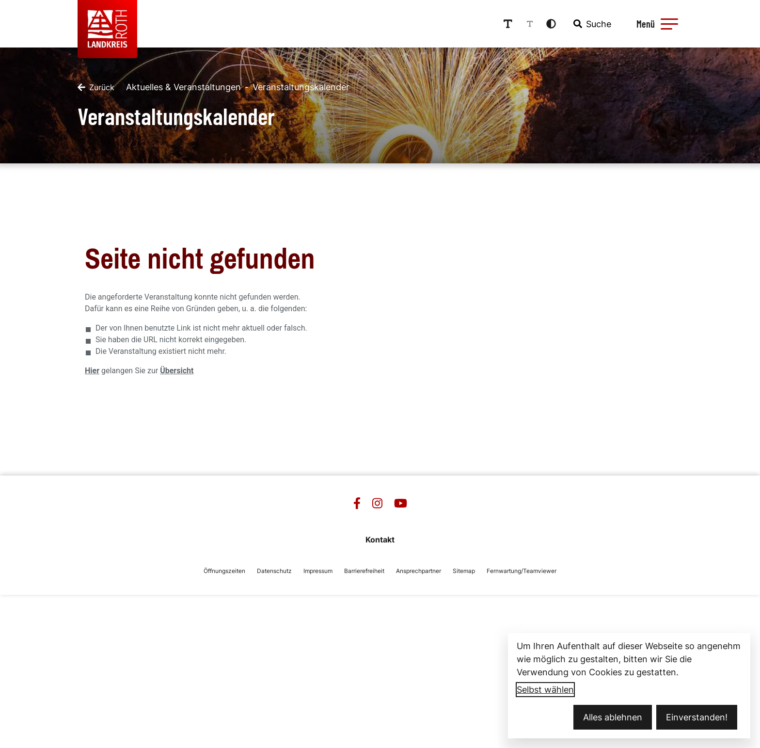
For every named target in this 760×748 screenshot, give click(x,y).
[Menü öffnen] (656, 24)
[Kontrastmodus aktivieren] (551, 23)
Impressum (317, 570)
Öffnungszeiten (224, 570)
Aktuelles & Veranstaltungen (183, 87)
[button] (669, 23)
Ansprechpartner (418, 570)
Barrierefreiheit (364, 570)
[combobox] (591, 24)
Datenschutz (274, 570)
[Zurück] (96, 87)
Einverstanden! (697, 717)
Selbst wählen (545, 689)
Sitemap (464, 570)
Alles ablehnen (612, 717)
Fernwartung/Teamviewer (521, 570)
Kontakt (380, 539)
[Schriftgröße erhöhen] (508, 23)
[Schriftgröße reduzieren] (529, 23)
